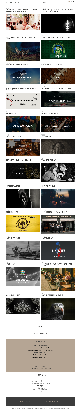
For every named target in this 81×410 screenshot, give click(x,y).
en (69, 1)
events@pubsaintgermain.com (40, 333)
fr (67, 1)
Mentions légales (14, 408)
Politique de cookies (21, 408)
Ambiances (44, 2)
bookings (40, 327)
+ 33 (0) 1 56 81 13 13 (40, 376)
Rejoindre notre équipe (52, 401)
